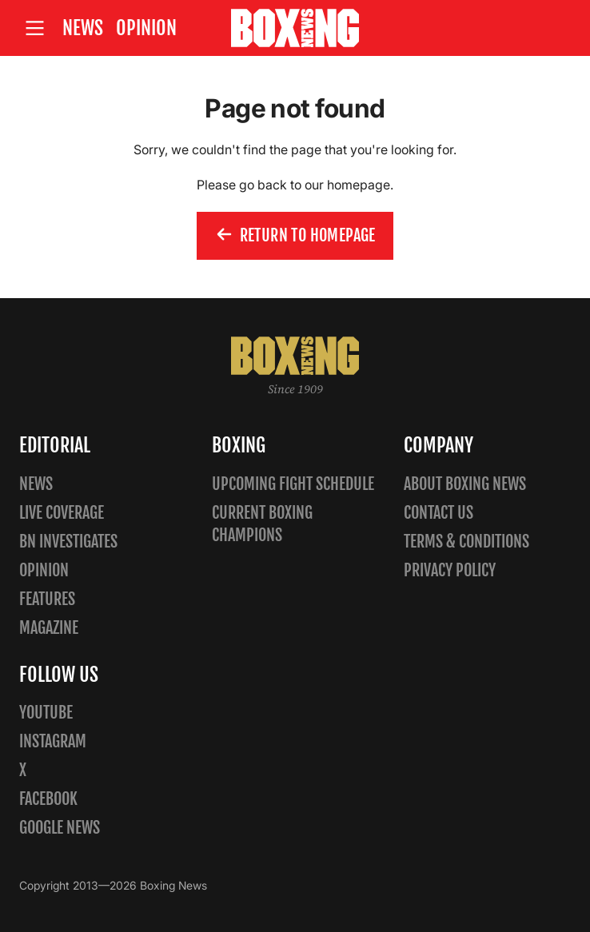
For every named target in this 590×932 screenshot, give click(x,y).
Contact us (438, 513)
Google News (59, 828)
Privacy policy (450, 570)
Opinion (146, 28)
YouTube (46, 713)
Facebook (48, 799)
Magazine (48, 628)
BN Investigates (68, 542)
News (82, 28)
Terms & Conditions (466, 542)
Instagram (52, 741)
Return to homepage (295, 235)
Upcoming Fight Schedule (293, 484)
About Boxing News (465, 484)
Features (47, 599)
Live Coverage (61, 513)
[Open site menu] (34, 28)
